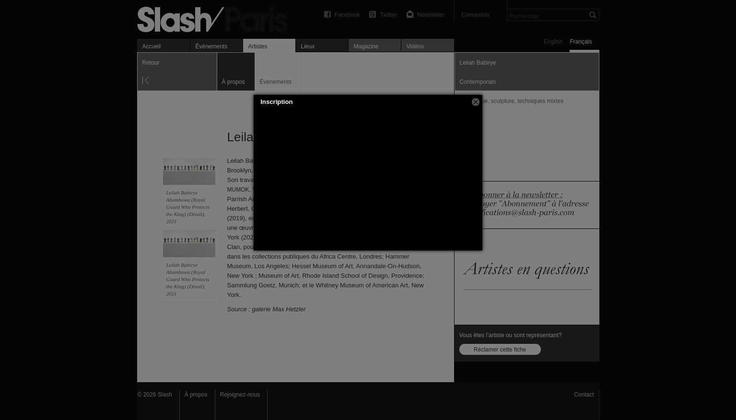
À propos (196, 394)
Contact (584, 394)
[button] (475, 102)
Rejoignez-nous (240, 394)
